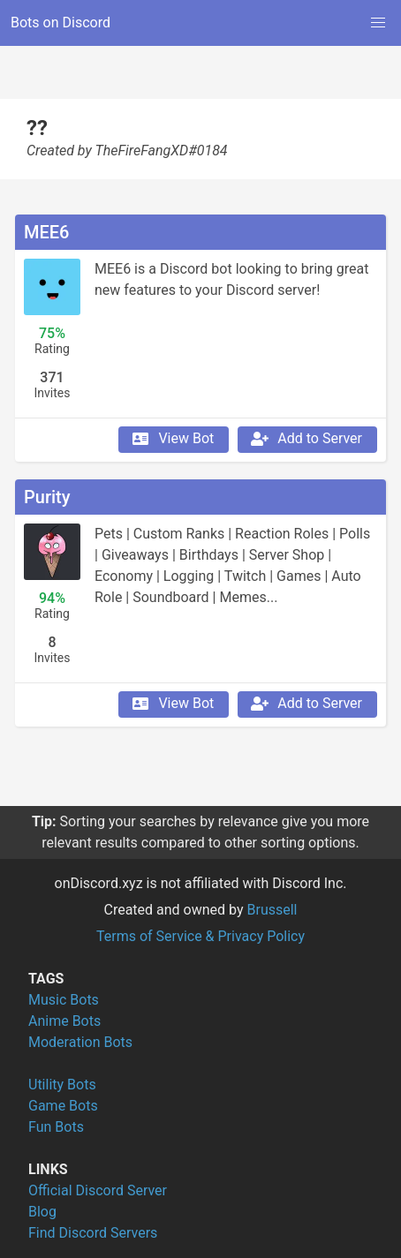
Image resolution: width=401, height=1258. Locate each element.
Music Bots (63, 999)
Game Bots (63, 1105)
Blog (42, 1211)
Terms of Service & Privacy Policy (200, 936)
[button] (378, 23)
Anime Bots (64, 1021)
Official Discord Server (97, 1190)
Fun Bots (56, 1127)
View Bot (172, 438)
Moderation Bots (80, 1042)
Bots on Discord (60, 22)
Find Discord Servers (92, 1232)
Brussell (272, 909)
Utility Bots (62, 1084)
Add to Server (305, 438)
